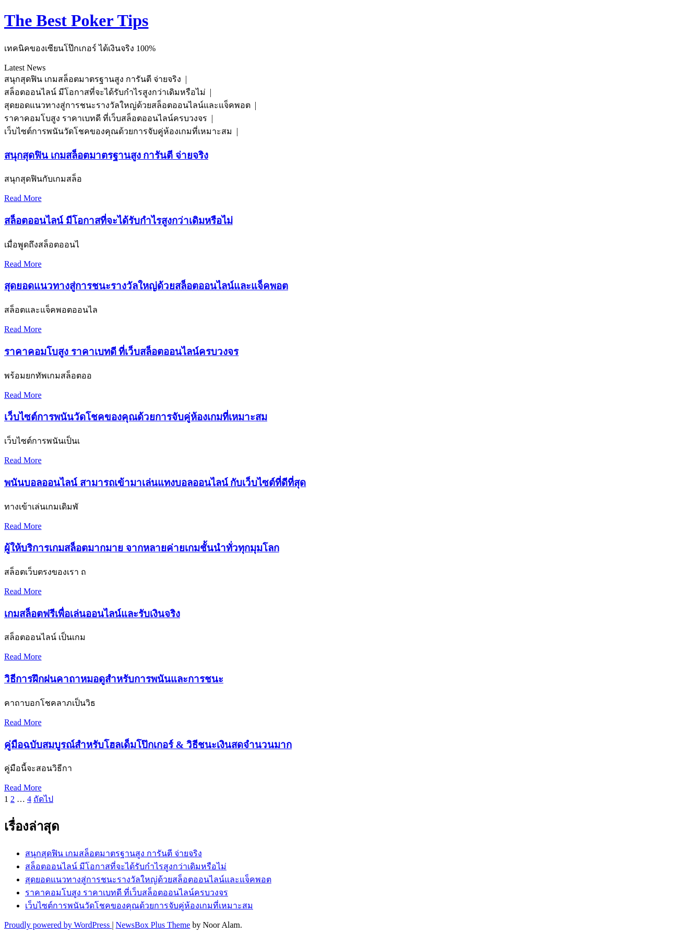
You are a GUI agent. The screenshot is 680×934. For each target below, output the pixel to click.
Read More (23, 198)
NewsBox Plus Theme (153, 924)
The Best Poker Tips (76, 20)
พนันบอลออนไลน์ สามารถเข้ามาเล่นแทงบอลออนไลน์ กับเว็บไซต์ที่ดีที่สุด (155, 482)
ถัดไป (43, 799)
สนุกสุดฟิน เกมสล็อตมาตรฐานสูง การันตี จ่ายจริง (106, 155)
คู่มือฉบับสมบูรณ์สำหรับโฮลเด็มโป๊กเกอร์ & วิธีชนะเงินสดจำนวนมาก (148, 744)
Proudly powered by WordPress (58, 924)
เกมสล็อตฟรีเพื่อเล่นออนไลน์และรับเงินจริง (92, 613)
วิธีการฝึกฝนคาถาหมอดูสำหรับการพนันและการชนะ (113, 678)
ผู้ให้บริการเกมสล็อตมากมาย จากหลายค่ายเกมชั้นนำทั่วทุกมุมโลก (141, 547)
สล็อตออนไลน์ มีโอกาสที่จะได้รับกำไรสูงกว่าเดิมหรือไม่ (118, 220)
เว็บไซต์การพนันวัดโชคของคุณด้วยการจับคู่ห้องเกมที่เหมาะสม (135, 416)
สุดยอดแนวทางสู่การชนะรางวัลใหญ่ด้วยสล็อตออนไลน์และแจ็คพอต (146, 285)
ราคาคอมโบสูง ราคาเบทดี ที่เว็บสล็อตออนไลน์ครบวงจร (121, 351)
